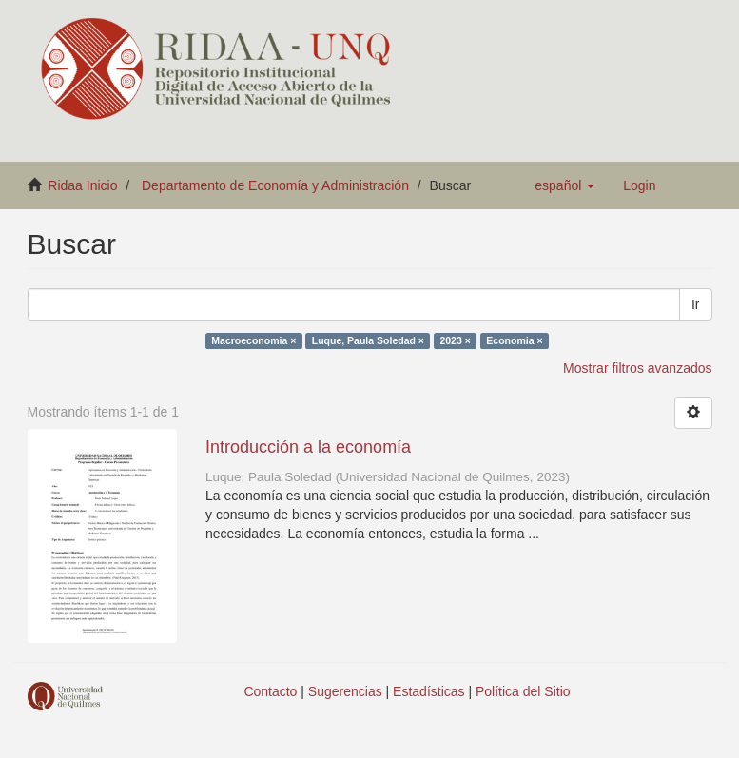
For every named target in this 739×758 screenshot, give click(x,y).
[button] (564, 185)
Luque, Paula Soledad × (368, 340)
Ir (695, 304)
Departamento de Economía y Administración (275, 185)
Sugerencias (345, 691)
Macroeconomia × (253, 340)
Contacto (270, 691)
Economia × (514, 340)
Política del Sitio (523, 691)
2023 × (454, 340)
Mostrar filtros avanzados (637, 368)
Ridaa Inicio (82, 185)
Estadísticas (428, 691)
